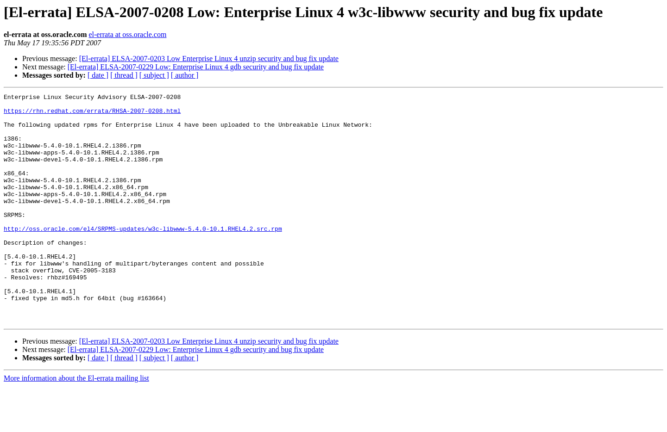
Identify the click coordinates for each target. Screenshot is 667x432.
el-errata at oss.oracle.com (127, 34)
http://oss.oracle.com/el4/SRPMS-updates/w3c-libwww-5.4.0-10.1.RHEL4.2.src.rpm (143, 256)
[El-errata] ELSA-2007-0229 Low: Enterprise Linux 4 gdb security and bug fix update (196, 67)
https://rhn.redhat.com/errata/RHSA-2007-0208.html (92, 115)
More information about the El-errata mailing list (76, 424)
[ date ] (98, 75)
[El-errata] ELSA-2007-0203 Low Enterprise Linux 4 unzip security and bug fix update (209, 58)
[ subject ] (154, 75)
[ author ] (185, 75)
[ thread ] (124, 75)
